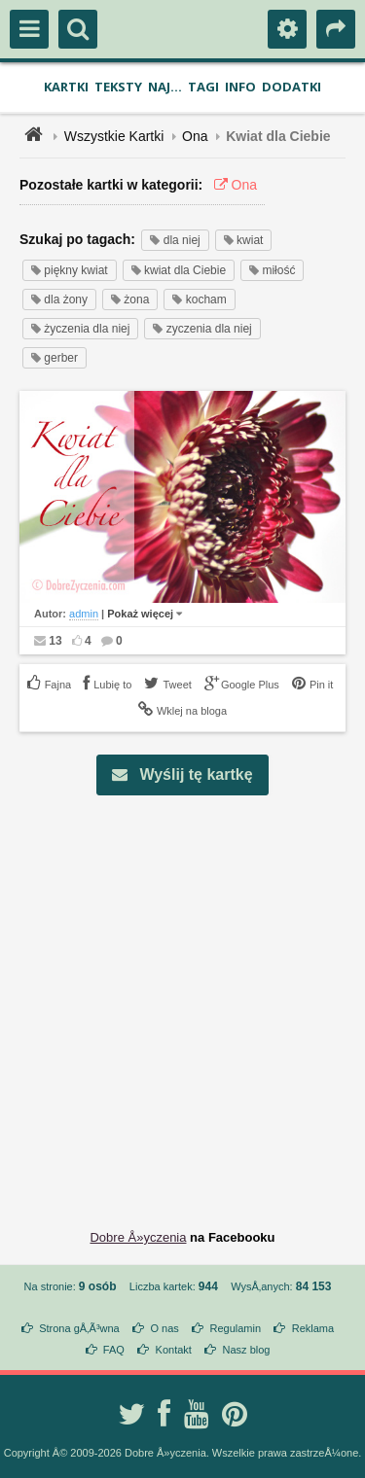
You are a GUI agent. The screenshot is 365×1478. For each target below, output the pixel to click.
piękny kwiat (69, 270)
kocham (199, 299)
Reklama (313, 1328)
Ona (194, 136)
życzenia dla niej (80, 328)
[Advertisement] (182, 997)
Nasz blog (247, 1349)
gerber (54, 358)
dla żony (59, 299)
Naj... (165, 86)
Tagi (203, 86)
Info (240, 86)
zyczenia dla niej (202, 328)
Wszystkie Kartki (114, 136)
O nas (164, 1328)
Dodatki (291, 86)
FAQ (114, 1349)
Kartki (66, 86)
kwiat (244, 240)
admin (83, 613)
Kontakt (174, 1349)
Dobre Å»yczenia (138, 1237)
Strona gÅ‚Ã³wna (79, 1328)
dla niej (175, 240)
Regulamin (235, 1328)
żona (130, 299)
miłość (272, 270)
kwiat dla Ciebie (178, 270)
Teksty (118, 86)
